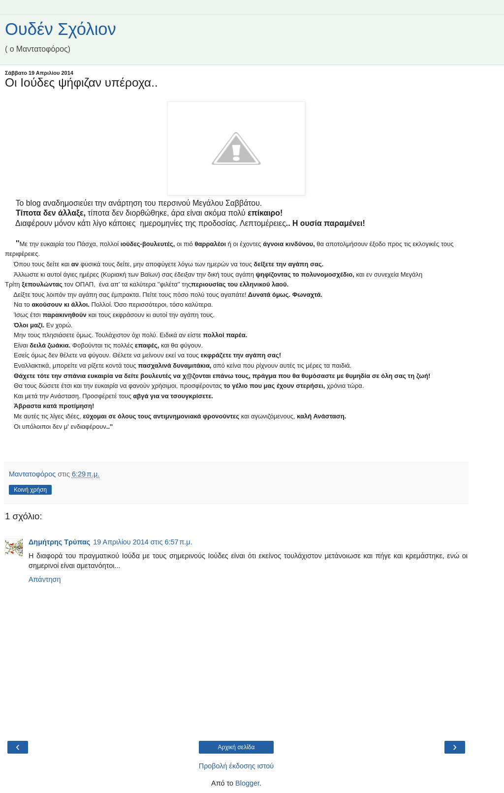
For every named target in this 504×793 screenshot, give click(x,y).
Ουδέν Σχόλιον (60, 29)
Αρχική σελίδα (236, 747)
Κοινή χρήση (30, 489)
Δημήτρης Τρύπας (59, 542)
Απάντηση (45, 579)
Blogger (247, 783)
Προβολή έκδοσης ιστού (236, 766)
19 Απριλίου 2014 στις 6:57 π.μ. (142, 542)
